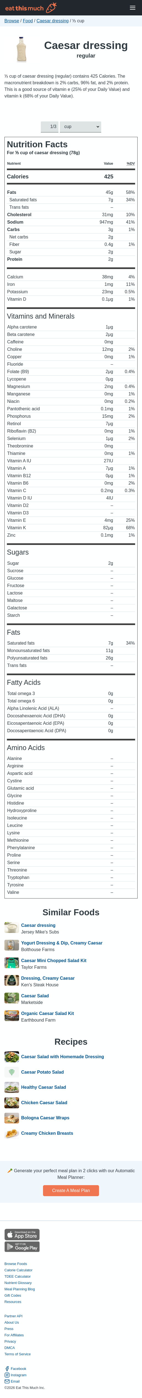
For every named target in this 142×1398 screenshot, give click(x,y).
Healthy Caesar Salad (43, 1087)
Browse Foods (15, 1264)
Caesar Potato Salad (42, 1072)
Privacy (10, 1341)
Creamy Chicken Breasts (47, 1133)
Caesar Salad (35, 995)
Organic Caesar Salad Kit (47, 1013)
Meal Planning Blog (19, 1289)
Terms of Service (17, 1354)
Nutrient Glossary (18, 1283)
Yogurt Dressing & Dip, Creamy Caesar (62, 943)
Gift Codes (12, 1295)
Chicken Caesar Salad (44, 1102)
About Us (11, 1322)
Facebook (15, 1368)
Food (28, 20)
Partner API (13, 1316)
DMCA (9, 1348)
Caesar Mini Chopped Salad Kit (53, 960)
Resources (12, 1302)
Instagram (15, 1375)
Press (9, 1329)
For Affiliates (14, 1335)
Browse (11, 20)
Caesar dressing (53, 20)
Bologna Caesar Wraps (45, 1118)
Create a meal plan (71, 1190)
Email (12, 1381)
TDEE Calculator (17, 1276)
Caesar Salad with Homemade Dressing (62, 1056)
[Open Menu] (133, 8)
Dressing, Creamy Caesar (48, 978)
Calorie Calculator (18, 1270)
